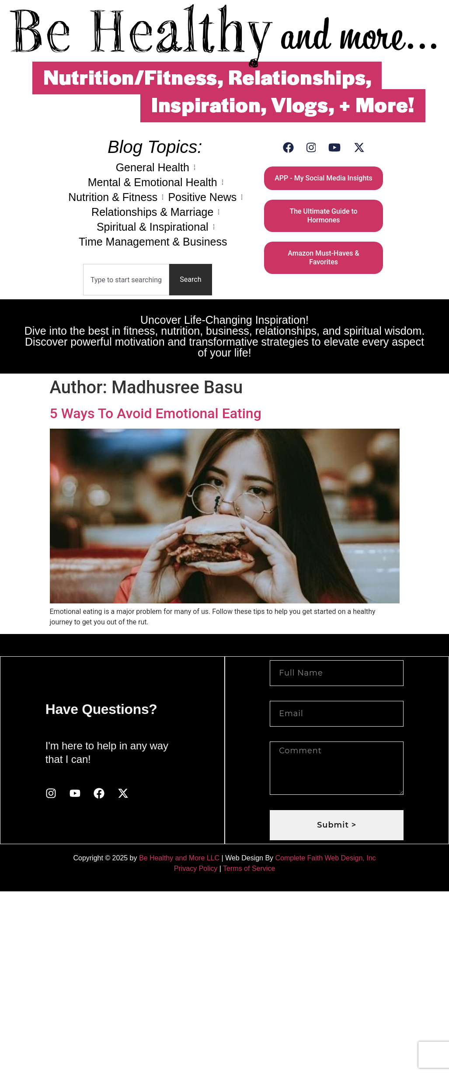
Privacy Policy (196, 868)
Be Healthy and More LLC (179, 858)
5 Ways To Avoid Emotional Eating (155, 413)
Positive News (202, 197)
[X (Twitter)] (359, 147)
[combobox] (126, 279)
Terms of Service (249, 868)
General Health (152, 167)
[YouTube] (334, 147)
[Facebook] (288, 147)
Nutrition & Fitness (112, 197)
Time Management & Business (153, 242)
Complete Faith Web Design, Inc (325, 858)
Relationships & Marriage (152, 212)
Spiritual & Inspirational (153, 227)
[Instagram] (311, 147)
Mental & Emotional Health (152, 182)
